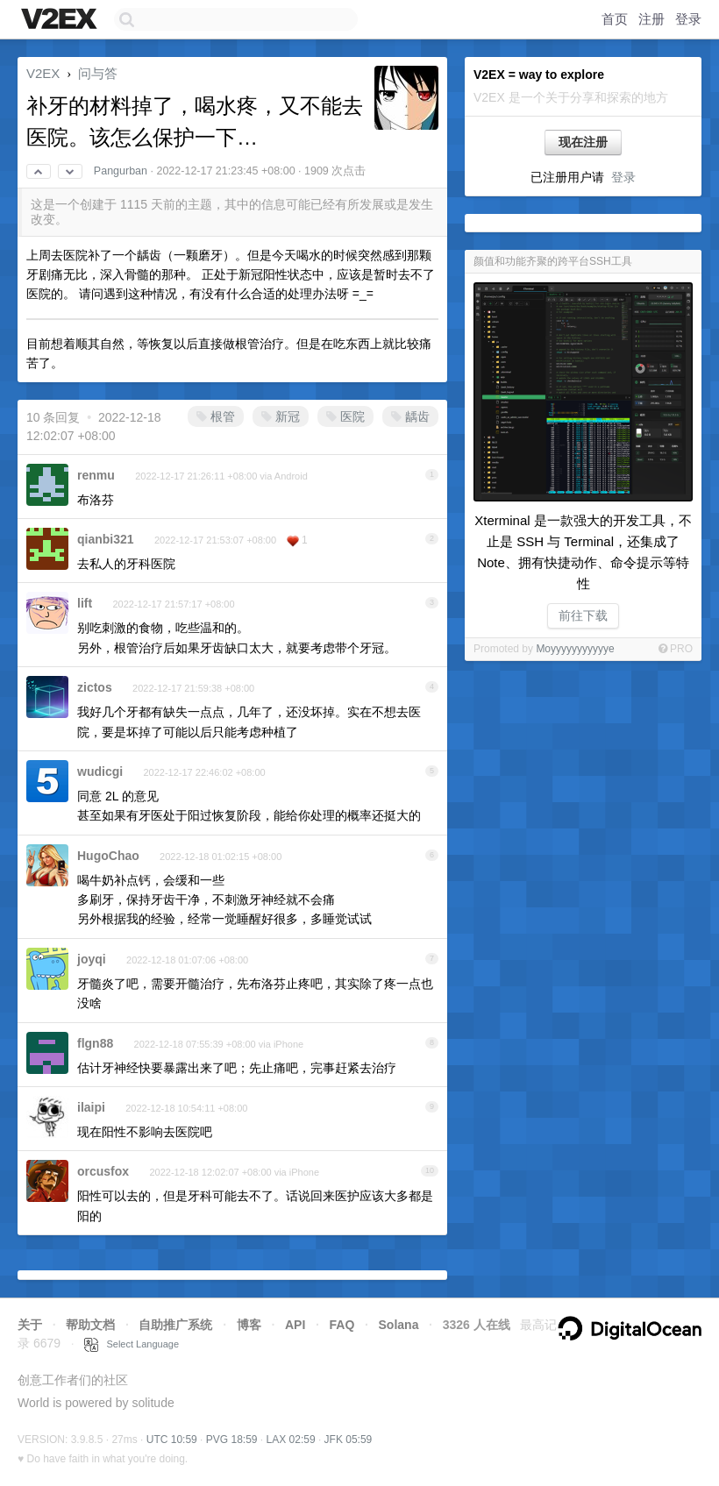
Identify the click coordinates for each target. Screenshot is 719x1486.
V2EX (43, 73)
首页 (615, 18)
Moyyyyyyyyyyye (575, 649)
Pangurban (120, 171)
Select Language (131, 1344)
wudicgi (100, 771)
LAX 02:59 (291, 1439)
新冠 (280, 416)
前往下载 (583, 615)
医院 (345, 416)
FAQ (342, 1325)
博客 (249, 1325)
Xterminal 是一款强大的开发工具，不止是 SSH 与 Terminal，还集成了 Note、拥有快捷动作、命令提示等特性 (583, 552)
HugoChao (108, 856)
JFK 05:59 (348, 1439)
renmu (96, 475)
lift (84, 603)
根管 (215, 416)
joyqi (91, 959)
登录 (688, 18)
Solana (399, 1325)
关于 (30, 1325)
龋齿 (410, 416)
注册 (651, 18)
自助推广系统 (175, 1325)
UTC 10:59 (171, 1439)
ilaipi (91, 1107)
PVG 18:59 (232, 1439)
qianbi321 (105, 539)
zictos (94, 687)
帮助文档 (90, 1325)
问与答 (97, 73)
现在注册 (583, 142)
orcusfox (103, 1171)
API (295, 1325)
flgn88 (95, 1043)
